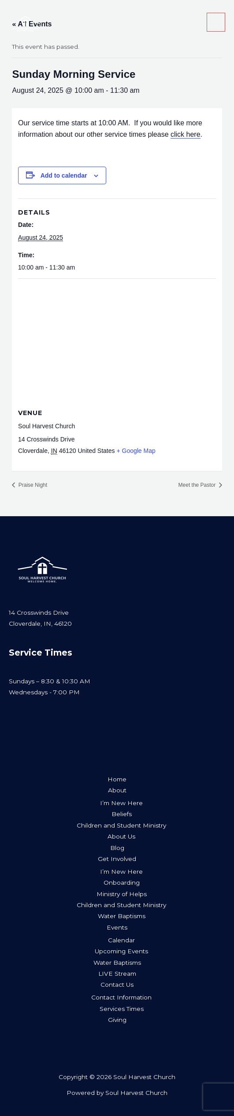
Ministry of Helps (122, 893)
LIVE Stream (117, 973)
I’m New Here (121, 802)
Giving (117, 1019)
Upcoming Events (121, 951)
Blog (117, 847)
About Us (121, 836)
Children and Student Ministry (121, 825)
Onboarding (122, 882)
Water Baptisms (121, 915)
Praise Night (32, 485)
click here (186, 134)
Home (117, 779)
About (117, 790)
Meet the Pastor (197, 485)
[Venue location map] (117, 342)
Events (117, 927)
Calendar (121, 940)
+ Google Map (135, 450)
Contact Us (117, 984)
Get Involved (117, 858)
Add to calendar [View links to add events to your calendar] (64, 175)
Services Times (122, 1008)
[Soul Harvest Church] (25, 22)
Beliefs (121, 813)
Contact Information (121, 997)
